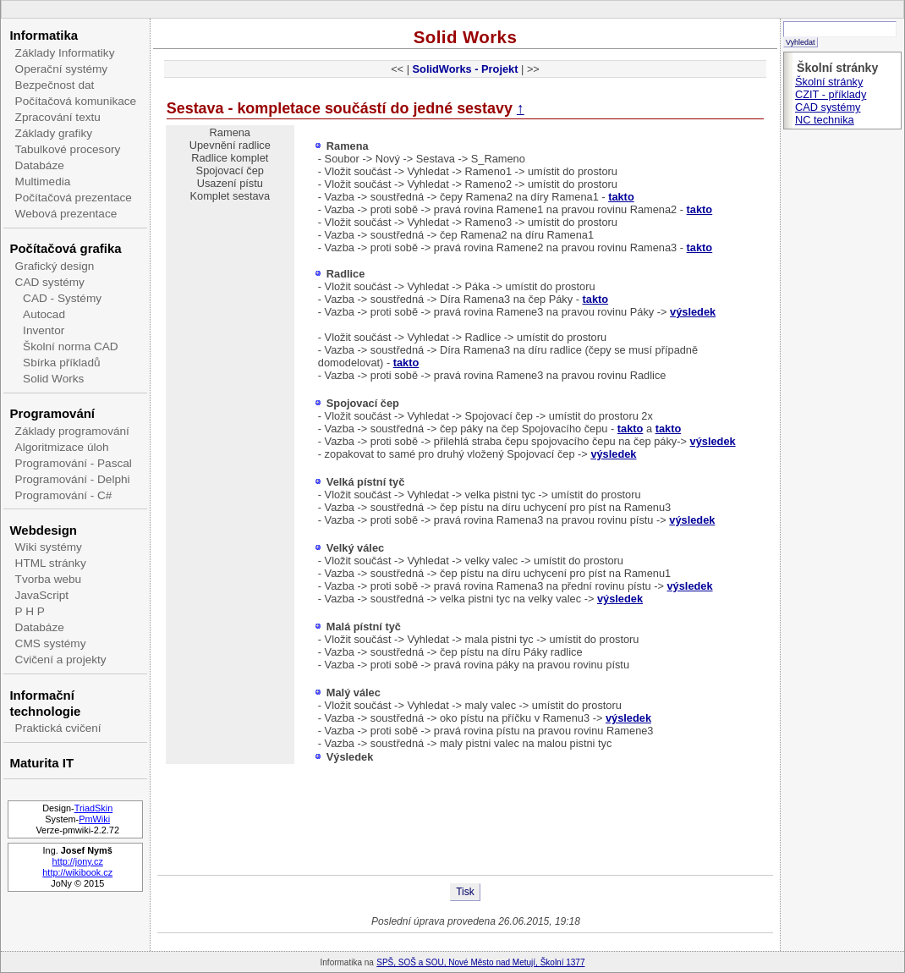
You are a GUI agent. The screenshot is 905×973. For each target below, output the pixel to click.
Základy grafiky (53, 133)
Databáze (39, 165)
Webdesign (42, 530)
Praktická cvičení (58, 728)
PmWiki (94, 819)
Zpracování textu (58, 117)
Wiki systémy (48, 547)
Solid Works (53, 378)
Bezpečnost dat (55, 85)
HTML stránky (50, 563)
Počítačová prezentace (73, 197)
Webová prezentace (66, 213)
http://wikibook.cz (77, 872)
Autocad (44, 314)
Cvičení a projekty (61, 659)
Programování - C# (63, 495)
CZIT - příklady (830, 94)
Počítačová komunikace (76, 101)
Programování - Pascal (73, 463)
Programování (52, 413)
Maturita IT (41, 763)
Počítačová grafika (65, 248)
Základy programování (72, 431)
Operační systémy (61, 69)
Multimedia (43, 181)
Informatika (43, 35)
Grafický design (55, 266)
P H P (30, 611)
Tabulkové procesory (68, 149)
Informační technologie (44, 703)
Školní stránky (829, 81)
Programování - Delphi (72, 479)
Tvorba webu (48, 579)
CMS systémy (50, 643)
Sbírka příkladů (61, 362)
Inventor (43, 330)
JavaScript (42, 595)
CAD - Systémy (62, 298)
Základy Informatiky (65, 53)
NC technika (824, 119)
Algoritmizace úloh (62, 447)
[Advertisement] (465, 820)
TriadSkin (93, 808)
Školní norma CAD (70, 346)
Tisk (465, 892)
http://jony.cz (77, 861)
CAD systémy (50, 282)
